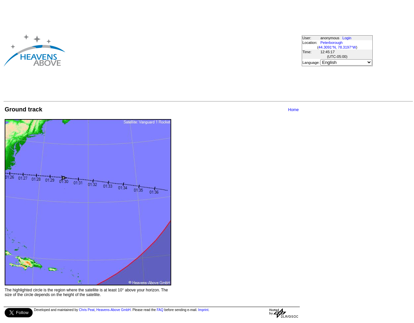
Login (346, 38)
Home (293, 109)
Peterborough (331, 43)
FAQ (160, 310)
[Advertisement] (172, 50)
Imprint (203, 310)
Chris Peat (87, 310)
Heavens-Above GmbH (113, 310)
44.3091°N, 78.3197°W (337, 47)
